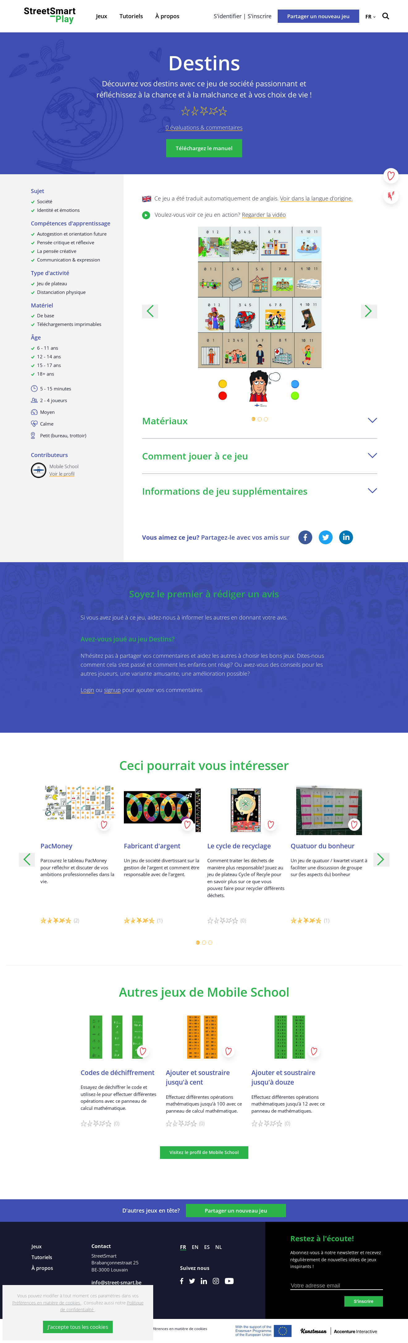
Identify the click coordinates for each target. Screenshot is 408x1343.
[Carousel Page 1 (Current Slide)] (253, 419)
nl (218, 1247)
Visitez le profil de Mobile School (204, 1152)
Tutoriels (131, 16)
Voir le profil (61, 474)
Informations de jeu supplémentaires (259, 491)
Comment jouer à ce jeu (259, 456)
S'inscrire (363, 1301)
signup (112, 690)
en (195, 1247)
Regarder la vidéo (264, 214)
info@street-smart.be (116, 1282)
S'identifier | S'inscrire (242, 16)
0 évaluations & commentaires (204, 127)
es (207, 1247)
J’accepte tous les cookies (78, 1326)
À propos (167, 16)
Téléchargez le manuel (204, 148)
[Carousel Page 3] (266, 419)
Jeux (101, 16)
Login (87, 690)
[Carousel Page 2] (260, 419)
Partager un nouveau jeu (318, 16)
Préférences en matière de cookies (177, 1328)
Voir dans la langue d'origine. (316, 198)
